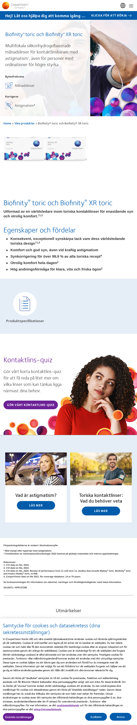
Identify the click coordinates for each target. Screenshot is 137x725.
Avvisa (120, 719)
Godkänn (96, 719)
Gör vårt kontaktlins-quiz (30, 404)
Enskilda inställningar (18, 719)
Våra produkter (24, 123)
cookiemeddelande (68, 707)
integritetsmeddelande (47, 711)
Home (7, 123)
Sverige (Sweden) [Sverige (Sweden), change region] (123, 6)
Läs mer (36, 505)
